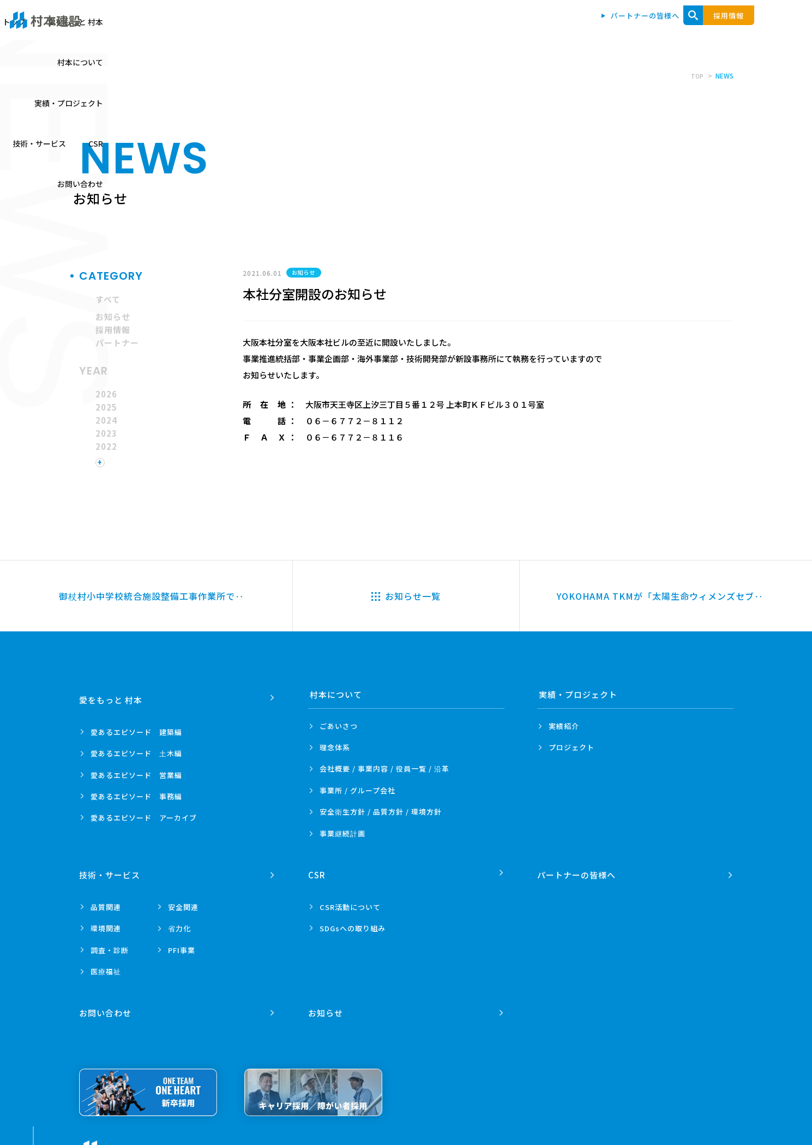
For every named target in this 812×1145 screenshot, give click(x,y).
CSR (686, 28)
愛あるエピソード (136, 726)
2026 (106, 394)
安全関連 (183, 901)
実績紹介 (564, 726)
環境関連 (106, 922)
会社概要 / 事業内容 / (384, 768)
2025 (106, 407)
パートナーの (578, 869)
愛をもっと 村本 (394, 28)
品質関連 (106, 901)
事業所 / (357, 790)
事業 (342, 833)
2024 (106, 420)
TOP (696, 75)
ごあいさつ (339, 726)
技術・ (111, 869)
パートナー (117, 342)
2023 (106, 433)
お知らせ (112, 316)
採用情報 (112, 329)
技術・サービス (630, 28)
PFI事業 (181, 944)
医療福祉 (106, 965)
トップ (333, 28)
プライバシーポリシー (220, 1139)
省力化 (179, 922)
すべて (108, 299)
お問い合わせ (739, 28)
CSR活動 (350, 901)
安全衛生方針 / (381, 811)
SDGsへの (353, 922)
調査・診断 (110, 944)
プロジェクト (571, 747)
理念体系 (335, 747)
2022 (106, 446)
